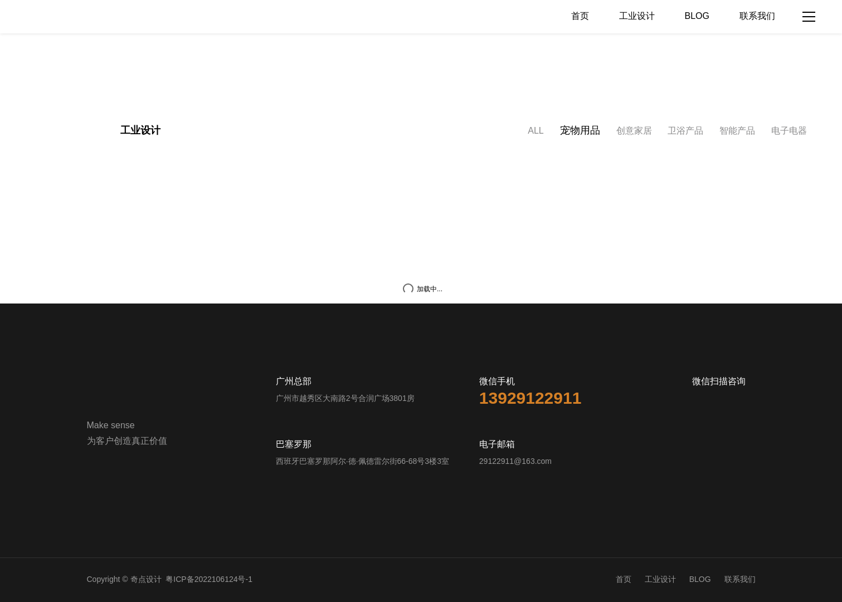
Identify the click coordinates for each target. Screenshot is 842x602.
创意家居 (634, 131)
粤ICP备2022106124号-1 (209, 580)
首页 (580, 16)
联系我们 (757, 16)
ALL (535, 131)
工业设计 (637, 16)
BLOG (697, 16)
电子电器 (789, 131)
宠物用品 (580, 130)
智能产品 (737, 131)
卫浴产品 (685, 131)
